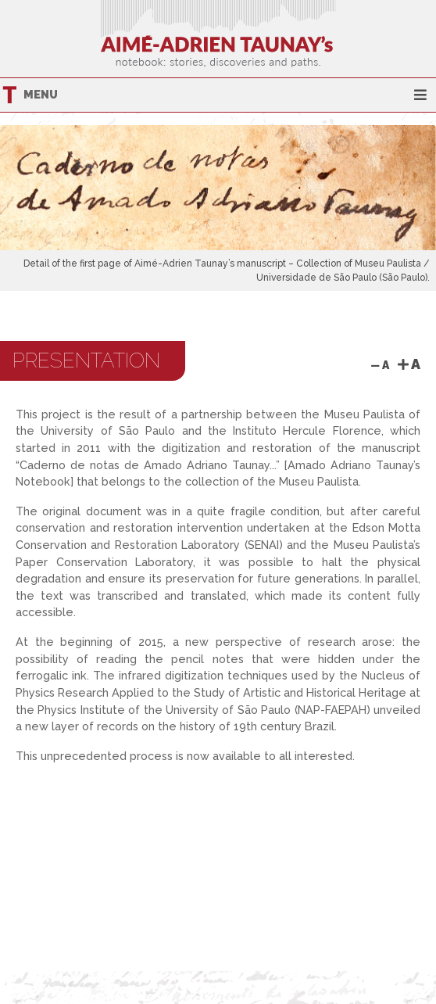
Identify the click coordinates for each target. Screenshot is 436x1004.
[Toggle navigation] (420, 95)
